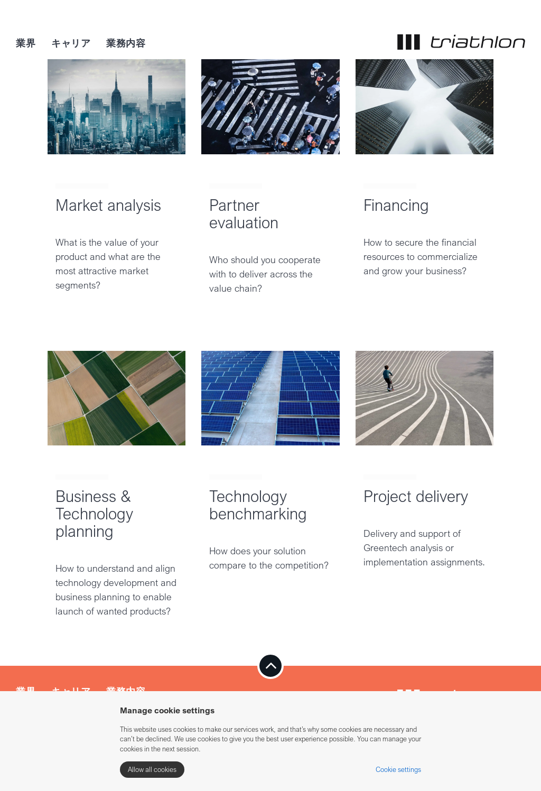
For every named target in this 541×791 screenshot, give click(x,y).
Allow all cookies (152, 769)
